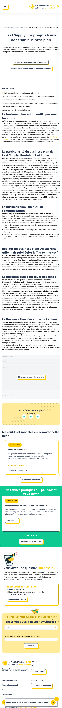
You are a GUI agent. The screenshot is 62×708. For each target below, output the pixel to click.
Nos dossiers (7, 694)
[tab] (28, 535)
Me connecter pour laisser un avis (31, 377)
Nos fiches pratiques (10, 680)
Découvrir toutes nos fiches (31, 541)
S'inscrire (31, 646)
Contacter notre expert (17, 599)
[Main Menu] (5, 6)
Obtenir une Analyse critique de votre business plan (31, 68)
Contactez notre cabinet (42, 686)
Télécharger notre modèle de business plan (30, 62)
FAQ (32, 666)
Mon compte (38, 672)
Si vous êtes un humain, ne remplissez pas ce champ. (22, 636)
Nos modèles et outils (10, 685)
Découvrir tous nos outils (31, 480)
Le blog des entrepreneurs (14, 27)
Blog (4, 689)
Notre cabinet (36, 661)
